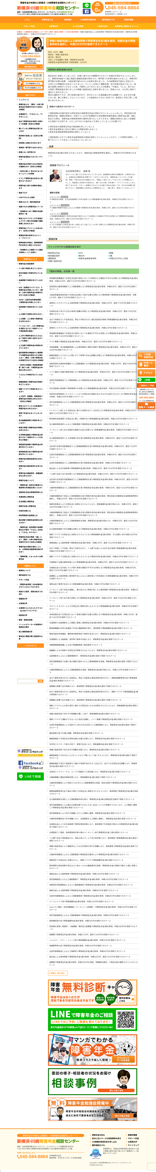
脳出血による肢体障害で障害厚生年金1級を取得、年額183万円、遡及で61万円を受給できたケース (89, 956)
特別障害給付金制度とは (28, 515)
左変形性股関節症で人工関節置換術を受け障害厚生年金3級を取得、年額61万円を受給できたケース (90, 462)
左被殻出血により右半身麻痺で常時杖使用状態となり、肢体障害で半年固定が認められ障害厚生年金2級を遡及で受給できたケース (93, 825)
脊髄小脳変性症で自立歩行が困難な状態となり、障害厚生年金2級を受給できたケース (84, 749)
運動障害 (52, 258)
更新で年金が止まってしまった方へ (30, 414)
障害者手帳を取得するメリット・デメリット (30, 236)
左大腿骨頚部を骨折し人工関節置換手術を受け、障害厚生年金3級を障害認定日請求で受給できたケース (92, 799)
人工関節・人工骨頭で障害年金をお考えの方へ (31, 319)
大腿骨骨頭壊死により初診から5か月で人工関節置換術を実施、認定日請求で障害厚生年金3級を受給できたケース (93, 784)
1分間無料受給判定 (88, 19)
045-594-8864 (34, 1156)
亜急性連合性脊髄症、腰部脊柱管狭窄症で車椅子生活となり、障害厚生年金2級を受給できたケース (90, 633)
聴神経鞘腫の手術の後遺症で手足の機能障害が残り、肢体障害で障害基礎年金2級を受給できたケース (90, 628)
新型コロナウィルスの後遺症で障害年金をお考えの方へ (31, 407)
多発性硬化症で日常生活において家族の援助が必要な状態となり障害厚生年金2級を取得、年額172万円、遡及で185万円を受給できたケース (93, 615)
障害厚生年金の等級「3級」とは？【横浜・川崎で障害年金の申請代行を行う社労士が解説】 (31, 539)
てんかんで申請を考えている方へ (31, 375)
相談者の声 (23, 615)
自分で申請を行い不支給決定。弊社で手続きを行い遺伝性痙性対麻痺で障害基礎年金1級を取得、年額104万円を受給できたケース (93, 320)
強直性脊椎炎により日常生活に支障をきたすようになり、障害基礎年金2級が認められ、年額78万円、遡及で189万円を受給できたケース (93, 505)
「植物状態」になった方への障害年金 (31, 557)
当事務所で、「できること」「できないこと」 (31, 115)
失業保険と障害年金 (26, 497)
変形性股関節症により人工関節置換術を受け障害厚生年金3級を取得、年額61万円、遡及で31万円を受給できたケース (93, 403)
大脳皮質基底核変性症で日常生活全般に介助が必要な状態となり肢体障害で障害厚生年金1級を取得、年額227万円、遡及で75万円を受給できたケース (92, 296)
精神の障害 (64, 197)
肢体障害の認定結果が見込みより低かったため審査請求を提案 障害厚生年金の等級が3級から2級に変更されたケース (93, 866)
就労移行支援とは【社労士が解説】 (31, 136)
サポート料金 (29, 26)
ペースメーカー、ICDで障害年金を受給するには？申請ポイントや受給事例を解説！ (31, 328)
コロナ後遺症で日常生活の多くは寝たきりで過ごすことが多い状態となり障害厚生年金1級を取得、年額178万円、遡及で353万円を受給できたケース (92, 225)
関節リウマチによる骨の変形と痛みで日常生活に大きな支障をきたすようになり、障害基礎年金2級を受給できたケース (93, 706)
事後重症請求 (54, 255)
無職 (111, 252)
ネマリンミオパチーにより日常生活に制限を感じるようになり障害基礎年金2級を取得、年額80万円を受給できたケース (93, 607)
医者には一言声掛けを (27, 152)
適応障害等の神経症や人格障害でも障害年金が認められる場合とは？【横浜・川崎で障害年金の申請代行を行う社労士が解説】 (31, 356)
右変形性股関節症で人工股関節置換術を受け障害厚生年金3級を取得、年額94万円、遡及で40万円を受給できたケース (93, 455)
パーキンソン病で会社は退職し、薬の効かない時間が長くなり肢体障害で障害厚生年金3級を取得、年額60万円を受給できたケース (93, 591)
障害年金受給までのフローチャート (31, 157)
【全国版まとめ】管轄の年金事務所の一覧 (31, 212)
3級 (110, 255)
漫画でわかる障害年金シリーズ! (31, 206)
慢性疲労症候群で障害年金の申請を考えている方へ (31, 445)
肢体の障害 (64, 214)
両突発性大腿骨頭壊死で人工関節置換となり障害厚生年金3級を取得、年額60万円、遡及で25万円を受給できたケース (93, 287)
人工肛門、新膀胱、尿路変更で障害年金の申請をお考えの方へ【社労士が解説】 (31, 398)
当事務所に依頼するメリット (127, 26)
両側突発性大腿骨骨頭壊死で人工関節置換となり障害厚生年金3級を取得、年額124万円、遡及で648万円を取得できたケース (93, 365)
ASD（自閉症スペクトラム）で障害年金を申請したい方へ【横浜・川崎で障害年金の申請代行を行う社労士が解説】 (31, 291)
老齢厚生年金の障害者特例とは (31, 492)
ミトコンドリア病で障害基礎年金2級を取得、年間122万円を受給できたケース (81, 901)
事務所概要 (128, 19)
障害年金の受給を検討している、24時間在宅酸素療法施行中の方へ (31, 549)
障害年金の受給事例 (26, 263)
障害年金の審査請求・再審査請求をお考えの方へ (31, 474)
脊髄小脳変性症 (55, 261)
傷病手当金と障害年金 (27, 506)
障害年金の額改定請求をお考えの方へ (31, 460)
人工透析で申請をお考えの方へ (31, 314)
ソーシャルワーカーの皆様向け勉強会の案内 (31, 625)
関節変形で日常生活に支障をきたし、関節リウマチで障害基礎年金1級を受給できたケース (86, 860)
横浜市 (82, 255)
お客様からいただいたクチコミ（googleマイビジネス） (31, 609)
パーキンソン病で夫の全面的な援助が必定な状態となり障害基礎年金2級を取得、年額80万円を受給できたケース (93, 431)
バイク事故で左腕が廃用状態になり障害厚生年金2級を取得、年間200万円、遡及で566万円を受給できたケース (93, 373)
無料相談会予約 (30, 66)
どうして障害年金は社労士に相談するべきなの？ (31, 179)
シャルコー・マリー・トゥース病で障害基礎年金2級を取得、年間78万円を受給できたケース (87, 940)
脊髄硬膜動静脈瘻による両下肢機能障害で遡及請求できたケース (75, 645)
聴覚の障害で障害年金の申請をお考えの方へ (31, 428)
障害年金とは (47, 19)
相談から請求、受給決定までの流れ (31, 592)
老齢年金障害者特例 (87, 258)
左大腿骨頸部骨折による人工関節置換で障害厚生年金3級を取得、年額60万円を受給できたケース (89, 424)
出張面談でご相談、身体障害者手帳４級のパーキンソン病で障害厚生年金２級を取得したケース (88, 832)
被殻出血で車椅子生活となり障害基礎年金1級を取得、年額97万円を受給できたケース (84, 584)
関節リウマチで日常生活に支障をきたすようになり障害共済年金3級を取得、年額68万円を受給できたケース (93, 556)
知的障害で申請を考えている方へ (31, 308)
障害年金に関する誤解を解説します (31, 186)
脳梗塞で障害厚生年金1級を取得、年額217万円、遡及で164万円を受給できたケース (84, 934)
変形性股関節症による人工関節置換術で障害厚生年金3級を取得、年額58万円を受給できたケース (89, 915)
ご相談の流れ (102, 26)
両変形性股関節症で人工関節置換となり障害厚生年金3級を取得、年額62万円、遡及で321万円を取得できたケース (93, 381)
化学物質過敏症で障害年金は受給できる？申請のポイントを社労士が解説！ (31, 437)
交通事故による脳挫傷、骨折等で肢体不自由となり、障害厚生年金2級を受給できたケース (86, 639)
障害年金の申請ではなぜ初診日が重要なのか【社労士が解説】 (31, 165)
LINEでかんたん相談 (27, 197)
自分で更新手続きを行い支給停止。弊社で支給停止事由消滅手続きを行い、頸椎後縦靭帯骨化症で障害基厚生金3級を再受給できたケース (93, 679)
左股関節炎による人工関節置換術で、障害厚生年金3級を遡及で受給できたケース (82, 655)
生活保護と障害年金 (26, 501)
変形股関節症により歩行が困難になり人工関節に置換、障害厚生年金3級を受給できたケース (87, 813)
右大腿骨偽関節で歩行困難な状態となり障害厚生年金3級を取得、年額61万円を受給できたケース (89, 529)
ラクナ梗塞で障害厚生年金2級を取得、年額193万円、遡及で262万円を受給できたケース (85, 341)
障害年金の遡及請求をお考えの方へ (31, 467)
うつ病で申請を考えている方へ (31, 268)
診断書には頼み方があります (30, 143)
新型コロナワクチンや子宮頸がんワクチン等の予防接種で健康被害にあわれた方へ (31, 221)
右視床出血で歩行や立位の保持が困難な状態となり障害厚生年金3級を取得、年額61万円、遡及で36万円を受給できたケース (93, 312)
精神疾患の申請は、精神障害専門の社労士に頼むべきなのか (31, 243)
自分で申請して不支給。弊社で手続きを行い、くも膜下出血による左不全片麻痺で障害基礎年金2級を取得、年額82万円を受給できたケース (93, 549)
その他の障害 (65, 222)
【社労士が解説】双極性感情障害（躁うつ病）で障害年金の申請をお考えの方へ (31, 367)
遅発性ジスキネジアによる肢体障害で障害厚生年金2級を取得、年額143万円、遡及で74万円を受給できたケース (93, 304)
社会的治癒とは (25, 510)
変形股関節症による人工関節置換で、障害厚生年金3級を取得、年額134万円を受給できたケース (88, 879)
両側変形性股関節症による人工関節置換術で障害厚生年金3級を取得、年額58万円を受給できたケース (91, 884)
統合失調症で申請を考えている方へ (31, 274)
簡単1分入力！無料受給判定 (29, 202)
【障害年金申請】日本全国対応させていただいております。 (31, 585)
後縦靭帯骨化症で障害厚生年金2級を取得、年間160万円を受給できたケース (80, 945)
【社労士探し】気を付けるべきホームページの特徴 (31, 172)
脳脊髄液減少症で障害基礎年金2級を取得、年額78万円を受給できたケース (80, 920)
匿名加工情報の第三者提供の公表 (31, 637)
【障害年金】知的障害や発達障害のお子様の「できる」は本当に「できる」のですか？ (31, 529)
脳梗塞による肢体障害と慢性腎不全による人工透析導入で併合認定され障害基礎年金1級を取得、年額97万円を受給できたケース (93, 577)
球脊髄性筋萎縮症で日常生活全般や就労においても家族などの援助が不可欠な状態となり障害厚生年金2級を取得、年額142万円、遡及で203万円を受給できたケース (92, 217)
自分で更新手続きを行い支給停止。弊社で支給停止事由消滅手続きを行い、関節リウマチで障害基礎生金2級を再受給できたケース (93, 693)
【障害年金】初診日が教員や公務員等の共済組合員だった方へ (31, 486)
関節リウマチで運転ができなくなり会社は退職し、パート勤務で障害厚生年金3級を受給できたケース (91, 719)
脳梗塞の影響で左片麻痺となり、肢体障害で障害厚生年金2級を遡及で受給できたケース (86, 686)
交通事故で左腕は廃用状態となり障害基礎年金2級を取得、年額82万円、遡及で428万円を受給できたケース (93, 562)
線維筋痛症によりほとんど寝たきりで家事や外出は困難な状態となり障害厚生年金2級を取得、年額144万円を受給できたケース (93, 356)
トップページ (24, 99)
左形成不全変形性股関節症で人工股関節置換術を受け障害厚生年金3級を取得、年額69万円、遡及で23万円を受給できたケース (93, 447)
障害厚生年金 (54, 252)
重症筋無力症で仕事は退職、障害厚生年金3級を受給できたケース (76, 733)
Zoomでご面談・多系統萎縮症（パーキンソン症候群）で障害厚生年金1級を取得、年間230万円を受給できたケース (93, 908)
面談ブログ (23, 192)
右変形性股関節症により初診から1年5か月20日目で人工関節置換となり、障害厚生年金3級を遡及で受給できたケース (92, 726)
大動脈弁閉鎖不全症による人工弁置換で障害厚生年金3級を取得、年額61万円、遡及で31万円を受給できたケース (92, 209)
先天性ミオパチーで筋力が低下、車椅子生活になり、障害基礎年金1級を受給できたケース (86, 744)
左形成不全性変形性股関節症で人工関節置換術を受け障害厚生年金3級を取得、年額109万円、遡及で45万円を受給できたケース (93, 480)
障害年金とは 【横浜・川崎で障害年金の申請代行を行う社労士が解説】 (31, 107)
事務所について (25, 570)
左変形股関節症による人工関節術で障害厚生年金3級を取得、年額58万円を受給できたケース (87, 951)
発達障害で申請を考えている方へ (31, 281)
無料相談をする (108, 19)
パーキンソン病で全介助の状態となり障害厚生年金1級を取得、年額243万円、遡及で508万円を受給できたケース (93, 599)
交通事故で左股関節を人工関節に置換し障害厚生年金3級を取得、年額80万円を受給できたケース (89, 622)
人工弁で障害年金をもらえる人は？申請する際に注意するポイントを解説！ (31, 338)
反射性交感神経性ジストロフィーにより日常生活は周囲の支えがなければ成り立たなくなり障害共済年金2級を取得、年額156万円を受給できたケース (93, 395)
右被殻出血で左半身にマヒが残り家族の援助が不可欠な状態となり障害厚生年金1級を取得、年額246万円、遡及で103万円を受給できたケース (93, 568)
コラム (27, 19)
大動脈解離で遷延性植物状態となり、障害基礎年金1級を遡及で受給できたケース (82, 777)
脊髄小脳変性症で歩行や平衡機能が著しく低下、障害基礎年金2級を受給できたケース (84, 713)
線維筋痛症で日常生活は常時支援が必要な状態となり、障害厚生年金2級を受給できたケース (87, 738)
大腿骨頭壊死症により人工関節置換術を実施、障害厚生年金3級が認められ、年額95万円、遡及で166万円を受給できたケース (93, 522)
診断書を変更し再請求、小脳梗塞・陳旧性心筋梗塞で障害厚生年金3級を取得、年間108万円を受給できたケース (93, 927)
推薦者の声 (23, 598)
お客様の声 (53, 26)
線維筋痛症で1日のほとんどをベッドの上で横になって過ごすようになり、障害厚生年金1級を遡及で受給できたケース (93, 756)
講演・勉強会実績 (25, 620)
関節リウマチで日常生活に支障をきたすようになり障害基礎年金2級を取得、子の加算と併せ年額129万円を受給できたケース (93, 535)
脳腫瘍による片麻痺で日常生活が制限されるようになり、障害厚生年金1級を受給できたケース (88, 650)
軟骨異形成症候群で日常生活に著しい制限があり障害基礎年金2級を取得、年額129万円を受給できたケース (93, 418)
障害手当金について (26, 480)
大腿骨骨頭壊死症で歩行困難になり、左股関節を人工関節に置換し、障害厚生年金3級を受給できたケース (92, 818)
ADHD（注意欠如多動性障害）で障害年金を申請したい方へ (30, 300)
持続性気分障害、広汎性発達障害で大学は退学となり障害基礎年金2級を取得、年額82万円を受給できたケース (92, 200)
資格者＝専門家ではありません (31, 147)
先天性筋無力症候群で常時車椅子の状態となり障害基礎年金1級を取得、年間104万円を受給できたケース (92, 388)
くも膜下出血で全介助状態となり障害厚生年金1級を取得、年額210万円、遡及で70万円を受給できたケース (93, 474)
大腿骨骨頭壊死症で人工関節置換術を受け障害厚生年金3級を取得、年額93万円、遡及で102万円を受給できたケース (93, 489)
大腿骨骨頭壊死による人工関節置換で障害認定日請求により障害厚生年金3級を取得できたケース (89, 854)
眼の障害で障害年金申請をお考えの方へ (31, 521)
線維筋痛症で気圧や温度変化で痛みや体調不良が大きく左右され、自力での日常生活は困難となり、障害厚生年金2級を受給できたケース (93, 764)
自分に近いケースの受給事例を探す (106, 1138)
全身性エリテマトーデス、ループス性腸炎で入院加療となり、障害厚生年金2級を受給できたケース (90, 771)
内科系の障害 (65, 205)
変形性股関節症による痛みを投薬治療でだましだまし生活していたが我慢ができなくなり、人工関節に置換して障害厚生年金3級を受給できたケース (93, 806)
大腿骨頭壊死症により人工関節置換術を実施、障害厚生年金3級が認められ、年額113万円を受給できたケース (93, 671)
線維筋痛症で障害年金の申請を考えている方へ (31, 383)
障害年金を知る (98, 1135)
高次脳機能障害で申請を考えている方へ (31, 421)
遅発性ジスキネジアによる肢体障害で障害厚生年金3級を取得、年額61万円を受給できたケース (88, 327)
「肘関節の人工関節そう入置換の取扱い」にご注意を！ (31, 250)
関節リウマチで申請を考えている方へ (31, 390)
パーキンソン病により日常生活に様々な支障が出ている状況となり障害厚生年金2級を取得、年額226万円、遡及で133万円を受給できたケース (93, 411)
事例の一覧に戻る (58, 973)
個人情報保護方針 (25, 631)
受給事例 (68, 19)
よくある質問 (78, 26)
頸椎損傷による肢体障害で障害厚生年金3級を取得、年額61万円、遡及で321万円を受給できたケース (90, 542)
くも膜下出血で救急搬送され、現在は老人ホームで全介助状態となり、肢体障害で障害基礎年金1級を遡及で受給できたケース (93, 839)
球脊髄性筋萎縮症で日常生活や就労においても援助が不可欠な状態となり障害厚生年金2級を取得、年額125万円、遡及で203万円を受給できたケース (93, 334)
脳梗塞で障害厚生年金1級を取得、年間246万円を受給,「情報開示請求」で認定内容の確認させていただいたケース (93, 963)
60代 (81, 252)
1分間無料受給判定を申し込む (104, 1141)
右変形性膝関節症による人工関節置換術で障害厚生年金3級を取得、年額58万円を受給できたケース (90, 896)
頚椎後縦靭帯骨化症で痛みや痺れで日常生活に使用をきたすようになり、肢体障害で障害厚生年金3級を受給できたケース (93, 792)
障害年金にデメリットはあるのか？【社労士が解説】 (31, 229)
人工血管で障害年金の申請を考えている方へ (31, 346)
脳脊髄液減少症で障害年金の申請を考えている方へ (31, 452)
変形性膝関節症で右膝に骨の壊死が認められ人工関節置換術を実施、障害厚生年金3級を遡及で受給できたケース (93, 662)
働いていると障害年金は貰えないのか (31, 129)
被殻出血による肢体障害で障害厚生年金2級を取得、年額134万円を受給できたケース (84, 873)
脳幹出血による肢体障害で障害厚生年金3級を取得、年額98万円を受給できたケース (83, 890)
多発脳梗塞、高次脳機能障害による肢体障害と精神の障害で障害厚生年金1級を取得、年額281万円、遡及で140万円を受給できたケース (93, 348)
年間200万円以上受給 (118, 258)
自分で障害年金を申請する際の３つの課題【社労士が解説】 (31, 122)
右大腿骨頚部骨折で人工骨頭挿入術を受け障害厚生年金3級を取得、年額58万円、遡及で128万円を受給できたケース (93, 439)
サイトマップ (133, 1145)
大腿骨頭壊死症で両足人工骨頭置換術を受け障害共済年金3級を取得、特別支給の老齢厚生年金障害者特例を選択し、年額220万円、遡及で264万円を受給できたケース (93, 497)
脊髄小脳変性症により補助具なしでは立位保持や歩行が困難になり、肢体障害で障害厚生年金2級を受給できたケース (93, 847)
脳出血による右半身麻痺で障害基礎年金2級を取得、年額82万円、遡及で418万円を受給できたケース (90, 468)
